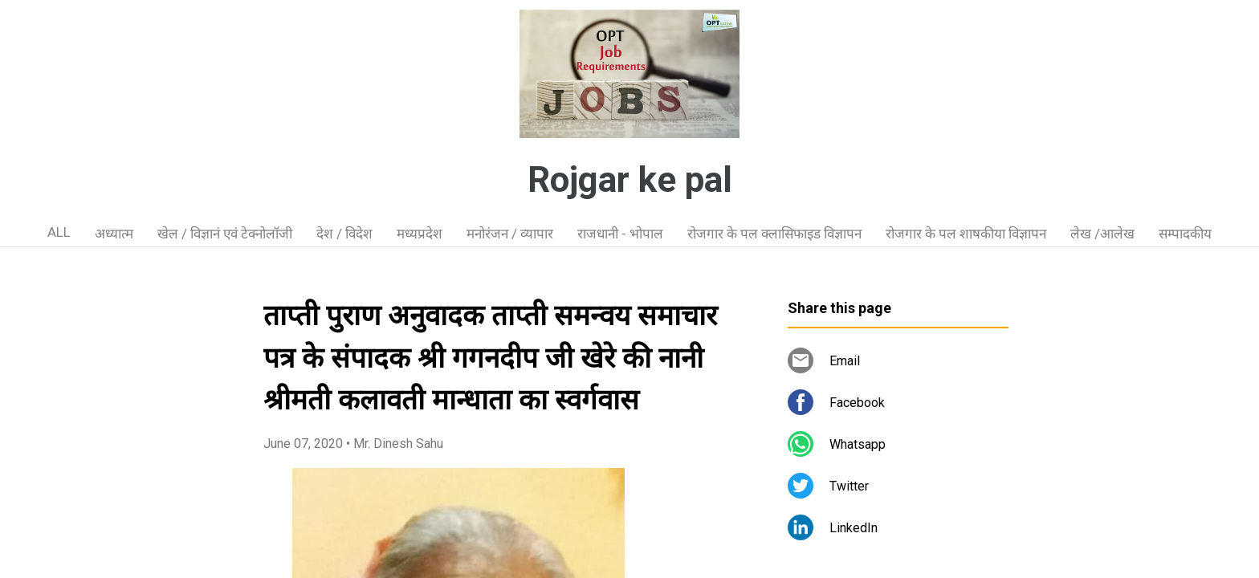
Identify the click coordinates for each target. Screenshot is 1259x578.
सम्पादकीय (1185, 234)
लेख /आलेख (1102, 234)
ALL (59, 232)
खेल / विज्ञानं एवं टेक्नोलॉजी (224, 234)
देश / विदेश (344, 234)
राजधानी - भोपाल (620, 234)
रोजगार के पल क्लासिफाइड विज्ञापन (774, 234)
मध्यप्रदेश (419, 234)
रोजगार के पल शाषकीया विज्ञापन (966, 234)
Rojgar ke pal (630, 180)
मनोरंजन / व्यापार (510, 234)
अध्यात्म (114, 234)
